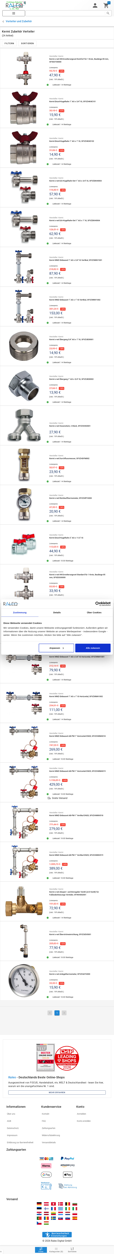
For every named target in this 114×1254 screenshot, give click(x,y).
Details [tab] (57, 612)
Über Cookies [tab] (94, 612)
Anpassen (56, 648)
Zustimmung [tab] (20, 612)
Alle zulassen (93, 648)
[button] (95, 5)
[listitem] (22, 1113)
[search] (65, 13)
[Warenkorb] (106, 5)
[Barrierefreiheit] (57, 1234)
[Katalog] (13, 13)
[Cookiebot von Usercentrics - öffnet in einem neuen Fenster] (98, 604)
